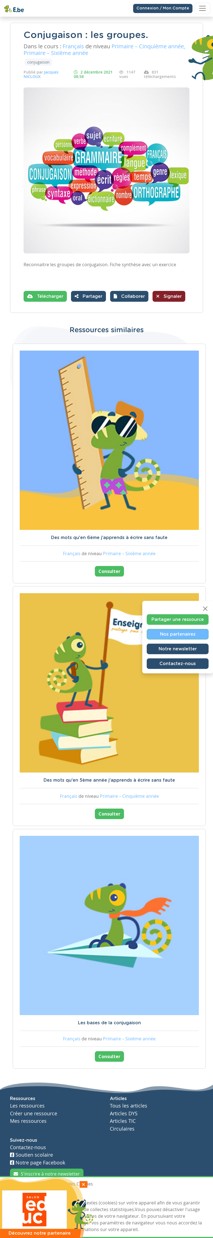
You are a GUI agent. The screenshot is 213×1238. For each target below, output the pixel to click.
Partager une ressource (177, 619)
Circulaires (122, 1129)
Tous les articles (128, 1106)
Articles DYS (124, 1113)
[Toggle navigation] (202, 8)
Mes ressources (28, 1121)
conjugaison (38, 62)
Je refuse (49, 1194)
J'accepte (23, 1194)
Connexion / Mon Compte (162, 8)
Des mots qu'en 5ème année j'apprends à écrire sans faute (109, 780)
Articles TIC (123, 1121)
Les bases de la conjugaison (109, 1023)
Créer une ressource (33, 1113)
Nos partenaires (178, 634)
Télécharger (45, 296)
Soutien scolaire (31, 1155)
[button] (129, 296)
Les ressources (27, 1106)
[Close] (205, 608)
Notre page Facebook (37, 1162)
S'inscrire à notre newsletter (47, 1174)
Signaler (169, 296)
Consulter (109, 571)
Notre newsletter (178, 649)
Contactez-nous (177, 663)
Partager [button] (88, 296)
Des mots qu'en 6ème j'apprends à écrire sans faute (109, 537)
